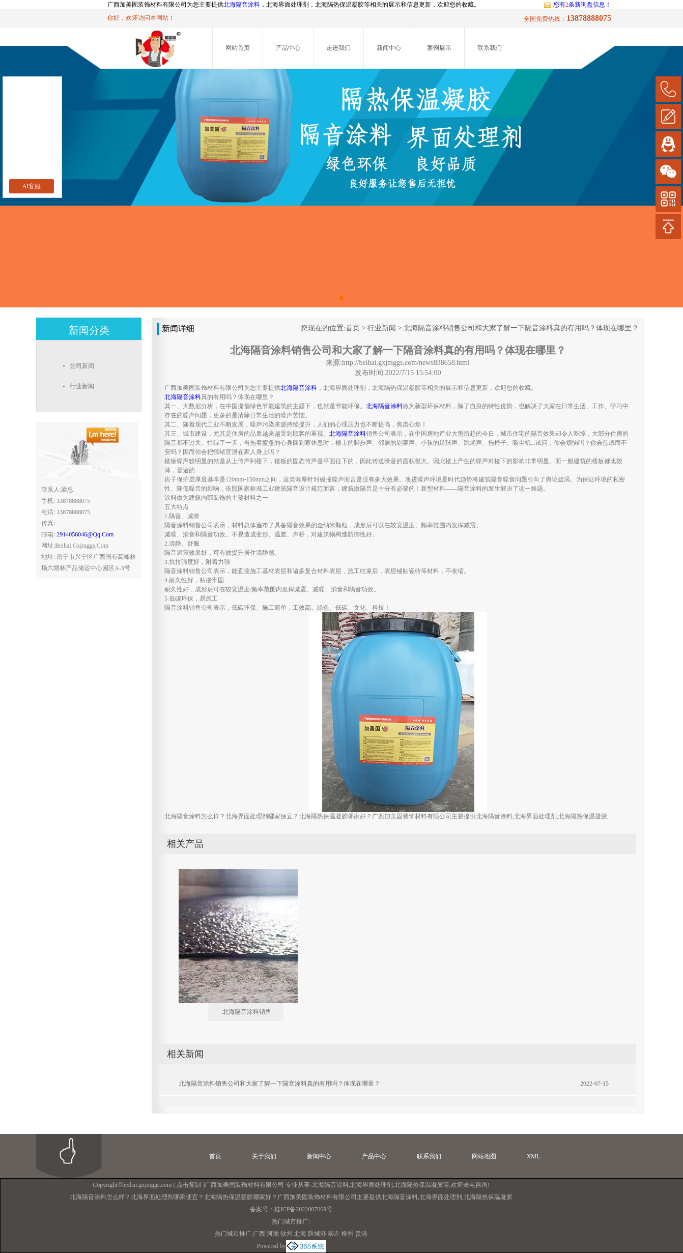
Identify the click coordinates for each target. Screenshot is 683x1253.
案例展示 (439, 47)
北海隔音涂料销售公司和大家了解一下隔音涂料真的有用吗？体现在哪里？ (521, 328)
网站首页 (237, 47)
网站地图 (484, 1156)
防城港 (317, 1233)
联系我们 (489, 47)
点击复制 (189, 1184)
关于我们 (264, 1156)
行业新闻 (381, 328)
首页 (353, 328)
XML (533, 1156)
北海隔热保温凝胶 (418, 1184)
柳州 (348, 1233)
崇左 (334, 1233)
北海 (300, 1233)
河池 (273, 1233)
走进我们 (338, 47)
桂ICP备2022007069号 (303, 1209)
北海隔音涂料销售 (246, 1011)
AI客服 (31, 186)
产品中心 (288, 47)
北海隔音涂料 (241, 4)
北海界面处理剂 (371, 1184)
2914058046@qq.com (84, 534)
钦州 (286, 1233)
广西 (259, 1233)
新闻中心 (389, 47)
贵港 (361, 1233)
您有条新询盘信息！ (577, 4)
